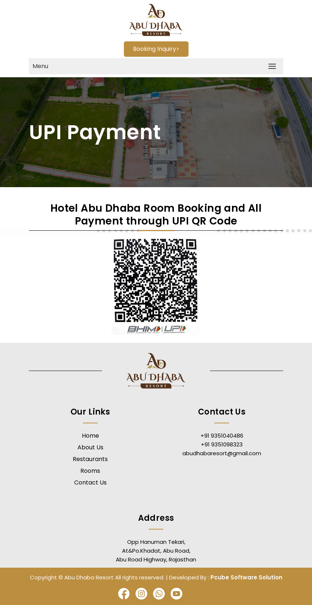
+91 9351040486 (222, 435)
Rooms (90, 471)
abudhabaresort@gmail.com (221, 453)
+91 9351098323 (222, 444)
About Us (90, 447)
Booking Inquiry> (156, 49)
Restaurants (90, 459)
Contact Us (90, 482)
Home (90, 435)
